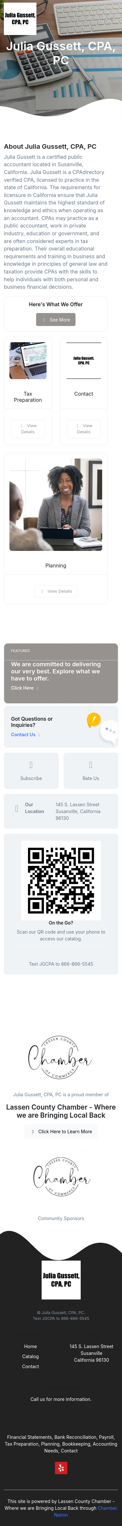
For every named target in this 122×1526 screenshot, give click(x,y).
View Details (28, 429)
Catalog (30, 1356)
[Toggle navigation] (112, 18)
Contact (83, 394)
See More (55, 319)
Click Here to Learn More (61, 1131)
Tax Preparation (28, 397)
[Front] (21, 19)
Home (30, 1346)
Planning (55, 566)
